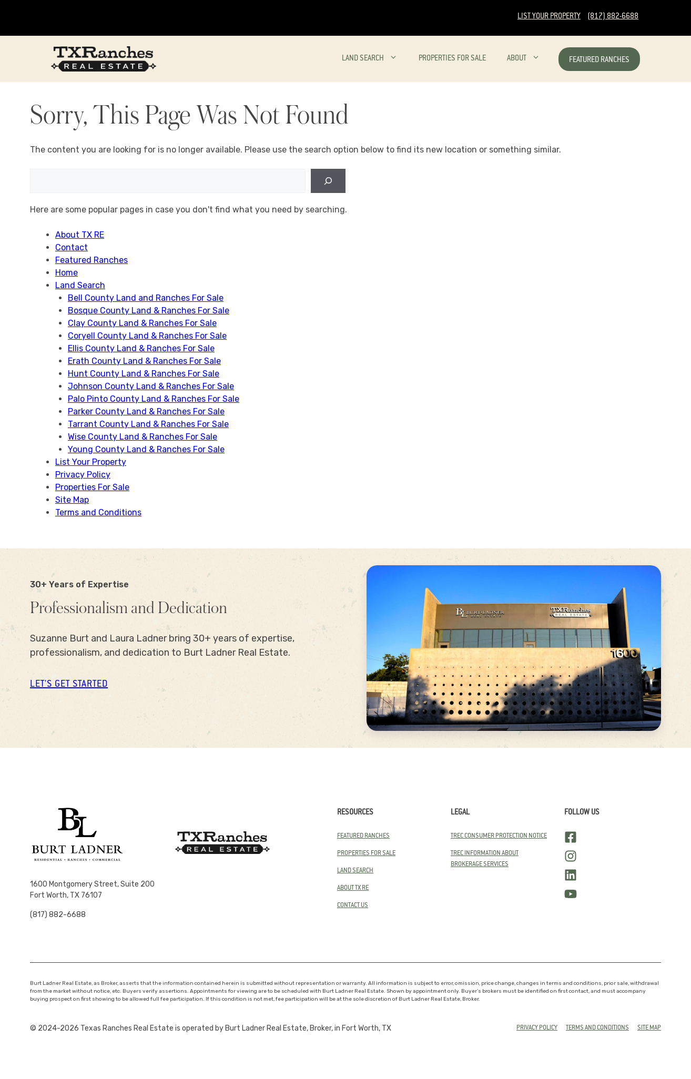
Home (66, 273)
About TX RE (79, 235)
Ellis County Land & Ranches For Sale (141, 348)
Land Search (375, 58)
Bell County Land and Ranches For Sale (145, 298)
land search (355, 871)
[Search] (328, 181)
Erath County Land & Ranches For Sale (144, 361)
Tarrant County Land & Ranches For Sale (148, 424)
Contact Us (352, 905)
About (529, 58)
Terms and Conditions (98, 512)
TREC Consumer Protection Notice (499, 836)
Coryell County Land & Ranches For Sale (147, 336)
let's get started (69, 684)
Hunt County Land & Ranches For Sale (143, 374)
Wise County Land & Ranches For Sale (142, 437)
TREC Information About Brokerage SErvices (485, 859)
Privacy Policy (82, 475)
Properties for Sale (366, 853)
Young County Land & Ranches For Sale (146, 449)
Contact (71, 247)
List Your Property (549, 17)
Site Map (72, 500)
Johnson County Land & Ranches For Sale (151, 386)
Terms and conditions (597, 1028)
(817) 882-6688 (612, 17)
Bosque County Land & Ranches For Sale (148, 310)
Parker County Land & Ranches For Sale (146, 411)
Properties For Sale (452, 59)
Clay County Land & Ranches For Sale (142, 323)
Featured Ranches (599, 60)
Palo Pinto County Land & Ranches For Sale (153, 399)
